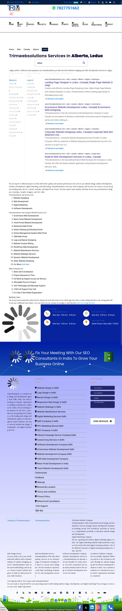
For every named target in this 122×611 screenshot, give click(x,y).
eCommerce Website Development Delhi (54, 449)
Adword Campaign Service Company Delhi (55, 435)
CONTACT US (109, 24)
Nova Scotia (14, 111)
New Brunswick (16, 98)
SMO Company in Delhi (46, 421)
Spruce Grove (33, 111)
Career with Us (75, 24)
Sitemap (40, 482)
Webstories (97, 24)
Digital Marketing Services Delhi (50, 416)
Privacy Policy (42, 496)
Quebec (13, 129)
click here (25, 264)
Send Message (102, 421)
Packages (54, 23)
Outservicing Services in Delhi (49, 440)
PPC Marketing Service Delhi (49, 426)
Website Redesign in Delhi (48, 407)
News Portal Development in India (51, 463)
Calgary (30, 87)
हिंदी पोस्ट (39, 510)
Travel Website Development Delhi (51, 468)
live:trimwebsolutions (61, 320)
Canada (27, 49)
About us (20, 24)
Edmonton (32, 91)
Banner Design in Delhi (46, 397)
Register (92, 2)
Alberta (36, 49)
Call (108, 356)
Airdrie (30, 84)
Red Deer (31, 108)
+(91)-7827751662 (15, 2)
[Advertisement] (61, 41)
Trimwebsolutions (42, 520)
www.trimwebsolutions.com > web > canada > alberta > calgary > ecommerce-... (73, 104)
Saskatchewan (15, 132)
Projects (42, 23)
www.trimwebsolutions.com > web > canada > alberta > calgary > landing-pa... (73, 79)
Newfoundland (15, 101)
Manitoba (13, 94)
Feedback (39, 477)
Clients (65, 23)
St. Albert (31, 115)
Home (11, 49)
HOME (11, 23)
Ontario (12, 118)
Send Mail (34, 2)
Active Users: (71, 2)
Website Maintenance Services (50, 411)
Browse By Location (45, 487)
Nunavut (13, 115)
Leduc (30, 80)
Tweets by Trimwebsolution (18, 520)
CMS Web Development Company (51, 459)
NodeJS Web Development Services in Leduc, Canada (73, 157)
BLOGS (85, 23)
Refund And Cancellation (47, 501)
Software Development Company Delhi (54, 444)
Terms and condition (45, 491)
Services (30, 24)
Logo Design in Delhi (45, 392)
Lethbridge (32, 101)
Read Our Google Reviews (85, 303)
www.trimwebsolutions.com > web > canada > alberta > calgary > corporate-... (72, 129)
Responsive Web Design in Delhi (51, 402)
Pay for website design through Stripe (61, 606)
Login (83, 2)
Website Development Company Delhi (53, 454)
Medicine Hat (33, 104)
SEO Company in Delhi (46, 430)
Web (19, 49)
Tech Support (41, 506)
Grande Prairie (33, 94)
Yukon (12, 136)
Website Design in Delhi (47, 388)
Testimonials (41, 472)
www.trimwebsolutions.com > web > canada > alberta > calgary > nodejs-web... (73, 154)
